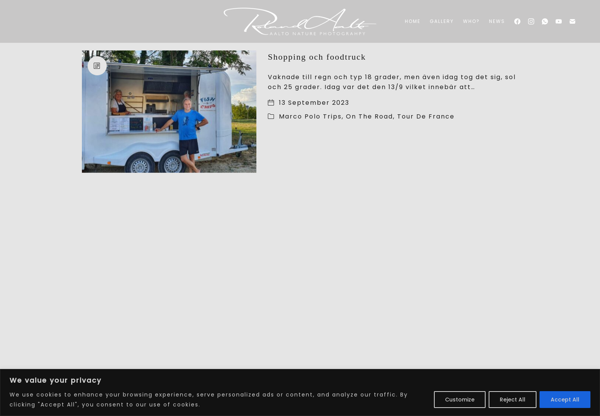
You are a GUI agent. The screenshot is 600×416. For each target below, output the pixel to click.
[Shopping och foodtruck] (169, 111)
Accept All (565, 399)
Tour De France (426, 116)
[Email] (572, 21)
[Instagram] (531, 21)
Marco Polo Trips (310, 116)
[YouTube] (559, 21)
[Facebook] (517, 21)
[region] (300, 392)
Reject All (512, 399)
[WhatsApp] (545, 21)
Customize (459, 399)
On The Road (369, 116)
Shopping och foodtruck (317, 57)
